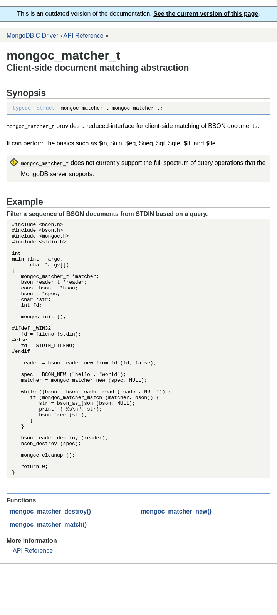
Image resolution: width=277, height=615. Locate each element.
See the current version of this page (205, 13)
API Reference (84, 35)
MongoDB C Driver (32, 35)
